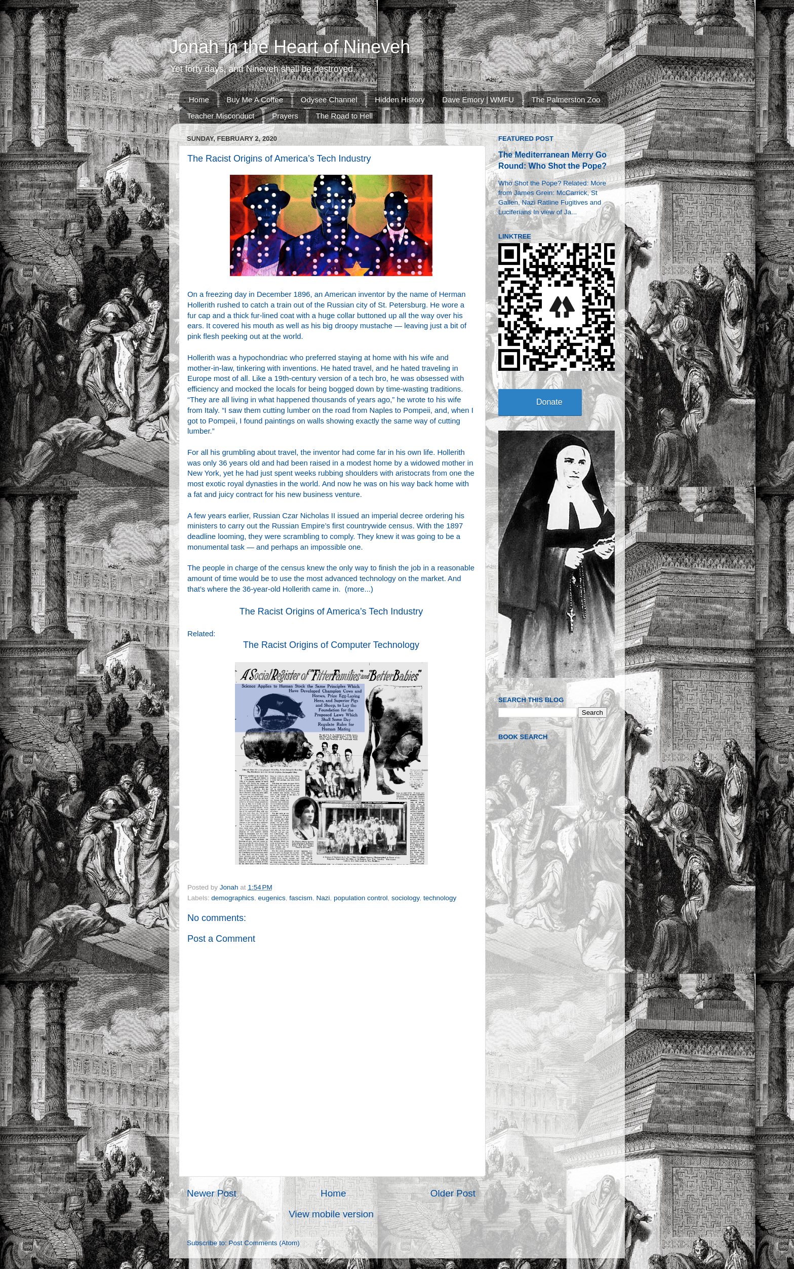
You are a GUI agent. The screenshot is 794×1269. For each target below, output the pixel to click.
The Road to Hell (344, 115)
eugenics (272, 898)
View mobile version (331, 1214)
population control (361, 898)
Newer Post (211, 1193)
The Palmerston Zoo (566, 99)
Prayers (285, 115)
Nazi (323, 898)
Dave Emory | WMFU (477, 99)
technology (439, 898)
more (356, 589)
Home (199, 99)
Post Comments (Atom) (264, 1243)
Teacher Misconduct (220, 115)
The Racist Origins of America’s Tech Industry (331, 611)
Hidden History (399, 99)
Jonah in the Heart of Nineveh (289, 46)
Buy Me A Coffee (255, 99)
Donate (549, 402)
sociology (405, 898)
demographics (232, 898)
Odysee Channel (329, 99)
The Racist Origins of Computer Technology (331, 645)
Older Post (452, 1193)
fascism (300, 898)
